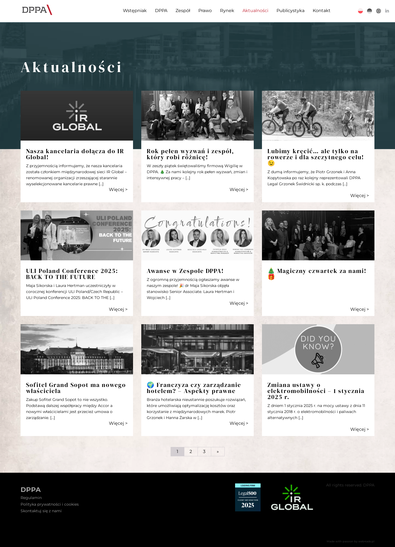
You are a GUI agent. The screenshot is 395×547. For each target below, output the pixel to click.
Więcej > (118, 189)
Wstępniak (135, 10)
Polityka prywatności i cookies (50, 504)
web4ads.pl (366, 541)
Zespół (183, 10)
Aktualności (255, 10)
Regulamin (31, 497)
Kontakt (322, 10)
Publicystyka (290, 10)
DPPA (161, 10)
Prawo (205, 10)
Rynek (227, 10)
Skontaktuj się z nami (41, 510)
